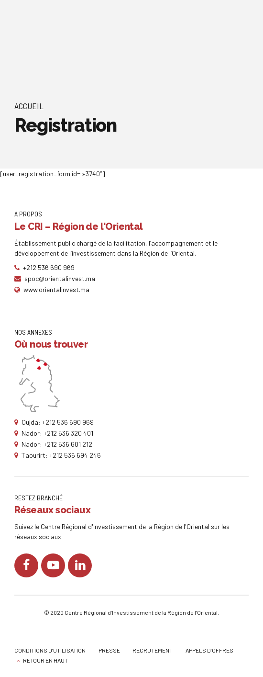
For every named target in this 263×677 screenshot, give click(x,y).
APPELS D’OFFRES (209, 650)
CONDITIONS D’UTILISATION (50, 650)
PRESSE (109, 650)
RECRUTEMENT (152, 650)
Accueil (29, 106)
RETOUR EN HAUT (45, 660)
